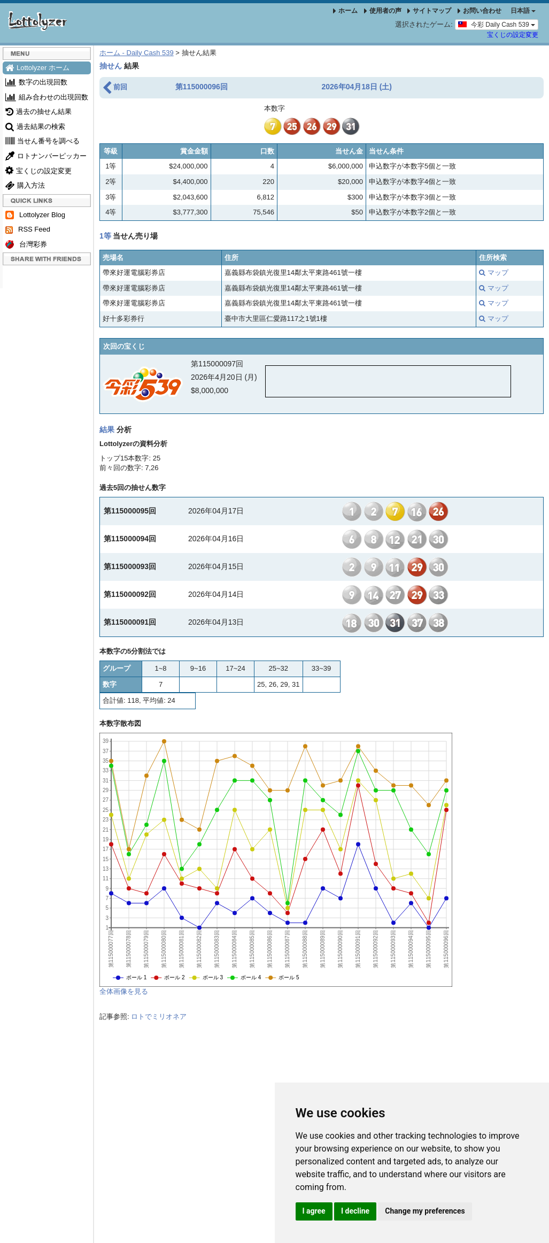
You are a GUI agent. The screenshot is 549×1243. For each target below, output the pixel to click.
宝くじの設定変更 (512, 35)
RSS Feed (27, 229)
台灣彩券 (26, 244)
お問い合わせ (479, 10)
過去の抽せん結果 (38, 112)
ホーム (345, 10)
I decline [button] (355, 1211)
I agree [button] (314, 1211)
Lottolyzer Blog (35, 215)
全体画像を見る (123, 991)
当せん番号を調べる (42, 141)
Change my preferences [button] (425, 1211)
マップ (493, 272)
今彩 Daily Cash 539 (496, 24)
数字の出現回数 (36, 82)
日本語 (523, 10)
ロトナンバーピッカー (46, 156)
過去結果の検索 (35, 126)
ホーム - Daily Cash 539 (136, 53)
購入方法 (25, 185)
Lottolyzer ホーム (37, 68)
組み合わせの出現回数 (46, 97)
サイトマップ (429, 10)
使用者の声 (382, 10)
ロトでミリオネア (159, 1016)
